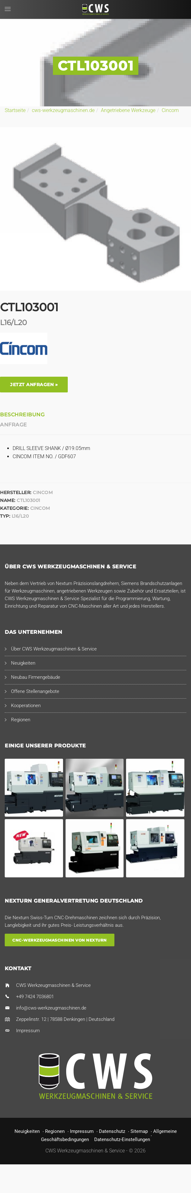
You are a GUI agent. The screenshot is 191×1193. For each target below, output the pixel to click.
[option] (95, 209)
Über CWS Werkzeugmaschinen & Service (54, 649)
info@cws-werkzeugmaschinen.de (51, 1008)
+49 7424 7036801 (35, 996)
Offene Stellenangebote (35, 691)
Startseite (15, 110)
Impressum (28, 1030)
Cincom (170, 110)
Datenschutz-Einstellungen (122, 1139)
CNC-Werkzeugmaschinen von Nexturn (59, 939)
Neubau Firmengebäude (35, 677)
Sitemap (139, 1131)
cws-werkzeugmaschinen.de (63, 110)
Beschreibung (22, 415)
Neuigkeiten (23, 663)
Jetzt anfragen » (34, 384)
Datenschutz (112, 1131)
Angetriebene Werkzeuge (128, 110)
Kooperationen (26, 705)
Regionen (20, 720)
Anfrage (13, 425)
